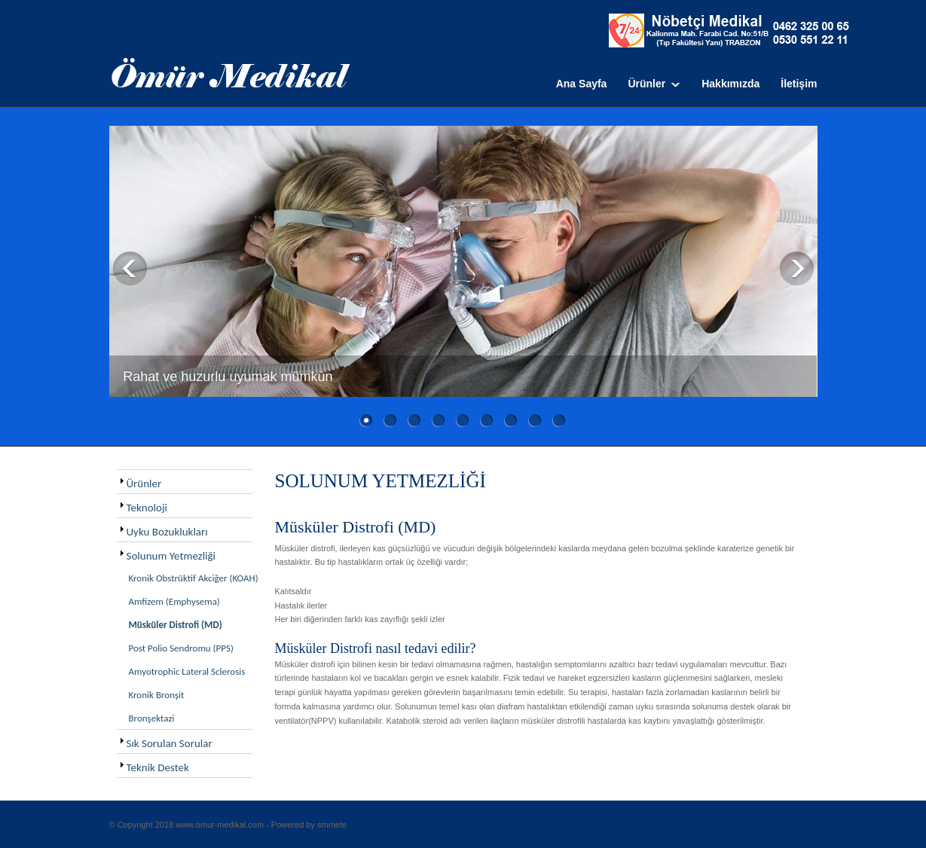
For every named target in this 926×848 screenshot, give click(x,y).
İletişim (799, 84)
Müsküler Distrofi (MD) (175, 624)
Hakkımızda (730, 84)
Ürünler (646, 84)
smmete (332, 824)
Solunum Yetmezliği (171, 556)
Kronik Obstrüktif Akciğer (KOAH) (193, 578)
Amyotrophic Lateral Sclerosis (187, 671)
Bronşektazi (152, 718)
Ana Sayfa (581, 84)
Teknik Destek (158, 767)
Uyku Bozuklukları (167, 531)
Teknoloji (147, 507)
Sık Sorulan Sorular (169, 743)
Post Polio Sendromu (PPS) (181, 648)
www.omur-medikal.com (220, 824)
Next (797, 268)
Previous (130, 268)
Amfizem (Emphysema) (174, 601)
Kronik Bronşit (157, 694)
